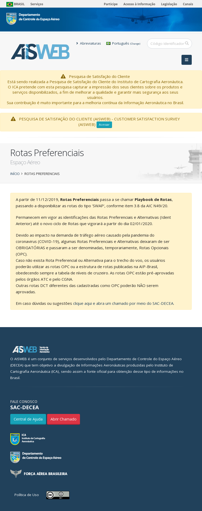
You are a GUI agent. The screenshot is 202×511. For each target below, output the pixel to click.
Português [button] (123, 43)
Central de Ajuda (28, 419)
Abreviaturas (88, 43)
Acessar (104, 124)
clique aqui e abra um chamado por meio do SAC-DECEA (123, 303)
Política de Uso (26, 494)
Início (15, 173)
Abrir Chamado (63, 419)
